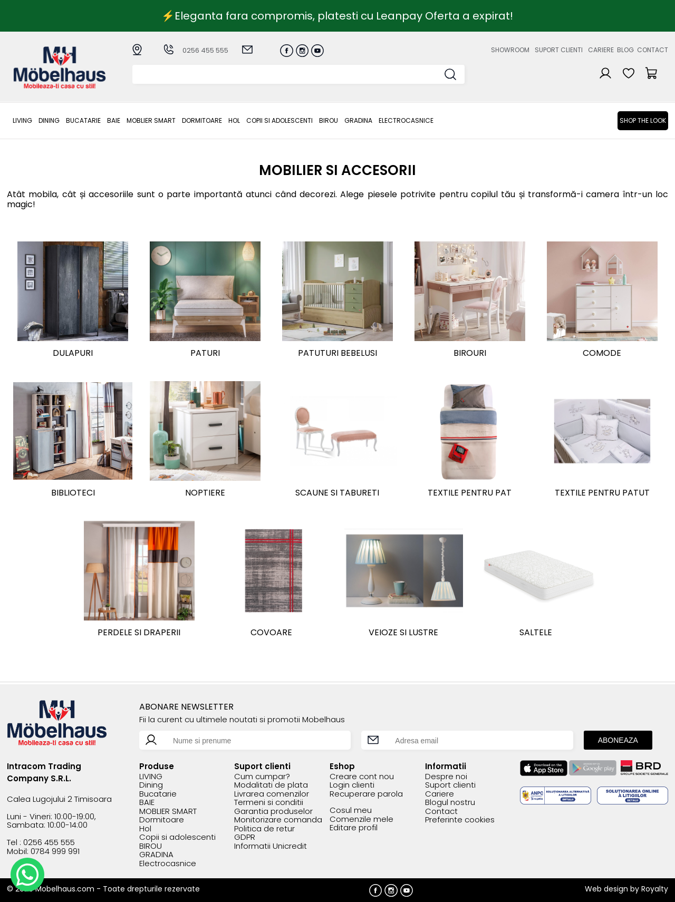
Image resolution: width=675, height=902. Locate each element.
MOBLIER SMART (151, 120)
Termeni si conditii (268, 802)
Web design (606, 889)
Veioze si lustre (403, 632)
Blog (625, 49)
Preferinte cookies (460, 820)
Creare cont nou (362, 776)
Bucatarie (83, 120)
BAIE (113, 120)
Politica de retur (264, 829)
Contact (652, 49)
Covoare (271, 632)
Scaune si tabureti (337, 493)
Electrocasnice (406, 120)
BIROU (328, 120)
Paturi (205, 353)
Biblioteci (73, 493)
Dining (49, 120)
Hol (234, 120)
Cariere (601, 49)
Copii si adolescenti (279, 120)
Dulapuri (73, 353)
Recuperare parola (366, 794)
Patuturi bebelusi (337, 353)
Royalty (654, 889)
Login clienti (352, 785)
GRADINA (358, 120)
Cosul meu (351, 810)
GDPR (244, 837)
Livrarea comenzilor (271, 794)
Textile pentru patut (602, 493)
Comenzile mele (361, 819)
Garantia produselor (273, 811)
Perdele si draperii (139, 632)
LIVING (22, 120)
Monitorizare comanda (278, 820)
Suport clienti (559, 49)
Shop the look (643, 120)
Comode (602, 353)
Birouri (470, 353)
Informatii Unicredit (270, 846)
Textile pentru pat (470, 493)
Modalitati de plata (271, 785)
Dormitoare (202, 120)
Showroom (510, 49)
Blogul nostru (450, 802)
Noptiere (205, 493)
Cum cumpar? (262, 776)
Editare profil (354, 827)
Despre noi (446, 776)
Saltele (535, 632)
